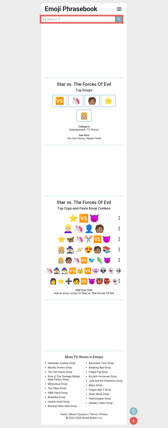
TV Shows (93, 129)
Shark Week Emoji (99, 394)
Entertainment (77, 129)
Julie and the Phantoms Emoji (106, 380)
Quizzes (83, 414)
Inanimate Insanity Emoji (61, 363)
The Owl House (76, 138)
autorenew (133, 411)
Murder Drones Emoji (60, 367)
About (72, 414)
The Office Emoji (57, 388)
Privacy (103, 414)
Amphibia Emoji (56, 397)
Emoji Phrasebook (71, 9)
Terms (93, 414)
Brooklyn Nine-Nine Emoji (62, 406)
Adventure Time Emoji (101, 363)
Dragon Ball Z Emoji (100, 389)
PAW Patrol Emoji (58, 392)
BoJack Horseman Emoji (103, 376)
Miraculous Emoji (57, 384)
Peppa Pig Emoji (98, 372)
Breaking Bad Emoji (100, 367)
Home (63, 414)
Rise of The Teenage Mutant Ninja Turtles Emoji (64, 378)
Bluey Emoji (95, 385)
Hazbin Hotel (93, 138)
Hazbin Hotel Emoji (59, 401)
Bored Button (89, 417)
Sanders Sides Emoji (101, 403)
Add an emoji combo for (84, 293)
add (133, 421)
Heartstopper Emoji (100, 398)
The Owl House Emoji (60, 372)
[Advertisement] (84, 51)
